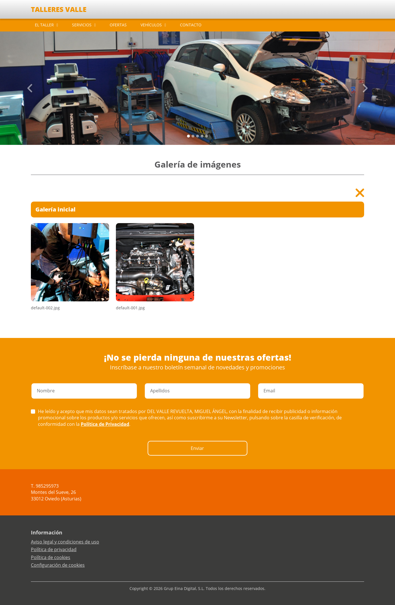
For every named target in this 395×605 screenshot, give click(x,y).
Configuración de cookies (58, 565)
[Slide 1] (193, 136)
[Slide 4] (206, 136)
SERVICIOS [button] (82, 25)
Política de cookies (50, 557)
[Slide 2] (197, 136)
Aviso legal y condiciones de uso (65, 542)
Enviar (197, 448)
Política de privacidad (54, 549)
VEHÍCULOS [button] (151, 25)
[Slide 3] (202, 136)
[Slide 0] (188, 136)
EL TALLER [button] (44, 25)
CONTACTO (190, 25)
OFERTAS (118, 25)
